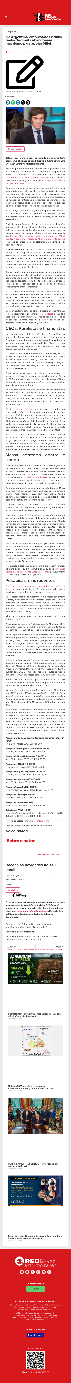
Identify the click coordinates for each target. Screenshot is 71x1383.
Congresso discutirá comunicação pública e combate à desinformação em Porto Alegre (35, 1237)
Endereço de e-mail (15, 880)
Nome (9, 885)
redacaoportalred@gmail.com (32, 911)
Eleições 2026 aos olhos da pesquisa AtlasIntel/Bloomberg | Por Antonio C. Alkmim (31, 1087)
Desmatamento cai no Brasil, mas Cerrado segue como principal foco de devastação (35, 1015)
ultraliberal (47, 314)
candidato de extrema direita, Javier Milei (29, 177)
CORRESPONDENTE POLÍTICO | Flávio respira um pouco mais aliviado (33, 1165)
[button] (6, 17)
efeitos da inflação (36, 477)
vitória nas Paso (24, 409)
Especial (12, 31)
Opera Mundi (43, 821)
